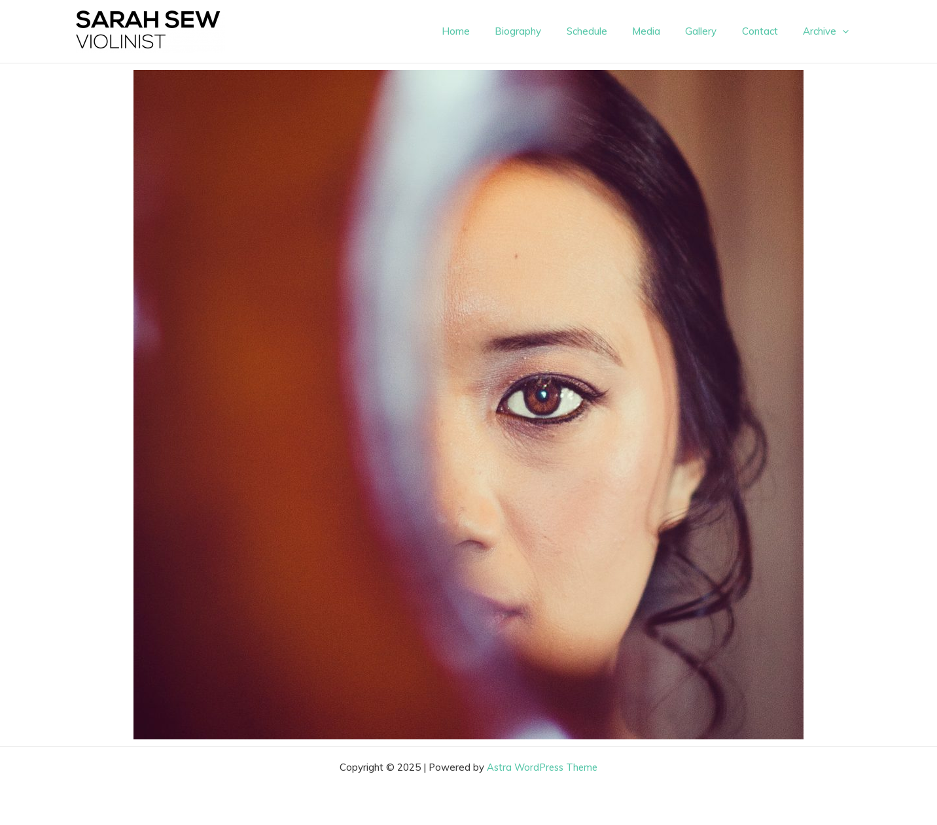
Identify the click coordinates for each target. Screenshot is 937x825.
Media (665, 31)
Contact (768, 31)
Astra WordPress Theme (542, 767)
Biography (548, 31)
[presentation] (845, 31)
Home (491, 31)
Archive (828, 31)
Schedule (611, 31)
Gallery (714, 31)
